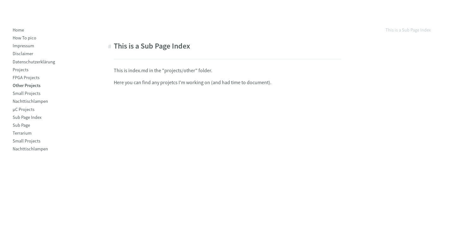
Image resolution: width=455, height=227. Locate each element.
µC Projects (23, 109)
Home (18, 30)
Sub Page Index (27, 117)
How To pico (24, 38)
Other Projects (26, 85)
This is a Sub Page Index (408, 30)
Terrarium (22, 133)
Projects (20, 70)
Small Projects (26, 93)
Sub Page (21, 125)
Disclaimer (23, 53)
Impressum (23, 46)
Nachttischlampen (30, 101)
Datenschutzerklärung (34, 62)
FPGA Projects (26, 77)
